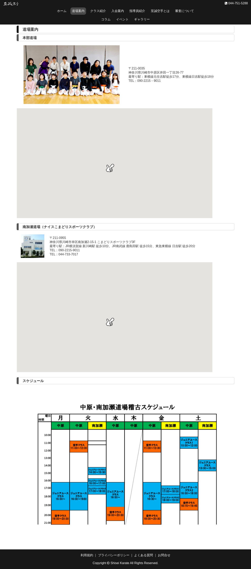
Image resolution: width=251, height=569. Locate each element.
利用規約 (87, 555)
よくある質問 (143, 555)
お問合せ (164, 555)
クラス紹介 (98, 11)
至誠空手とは (160, 11)
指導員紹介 (137, 11)
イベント (122, 19)
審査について (184, 11)
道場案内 (78, 11)
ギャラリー (142, 19)
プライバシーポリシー (113, 555)
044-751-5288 (237, 3)
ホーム (61, 11)
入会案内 (117, 11)
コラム (106, 19)
